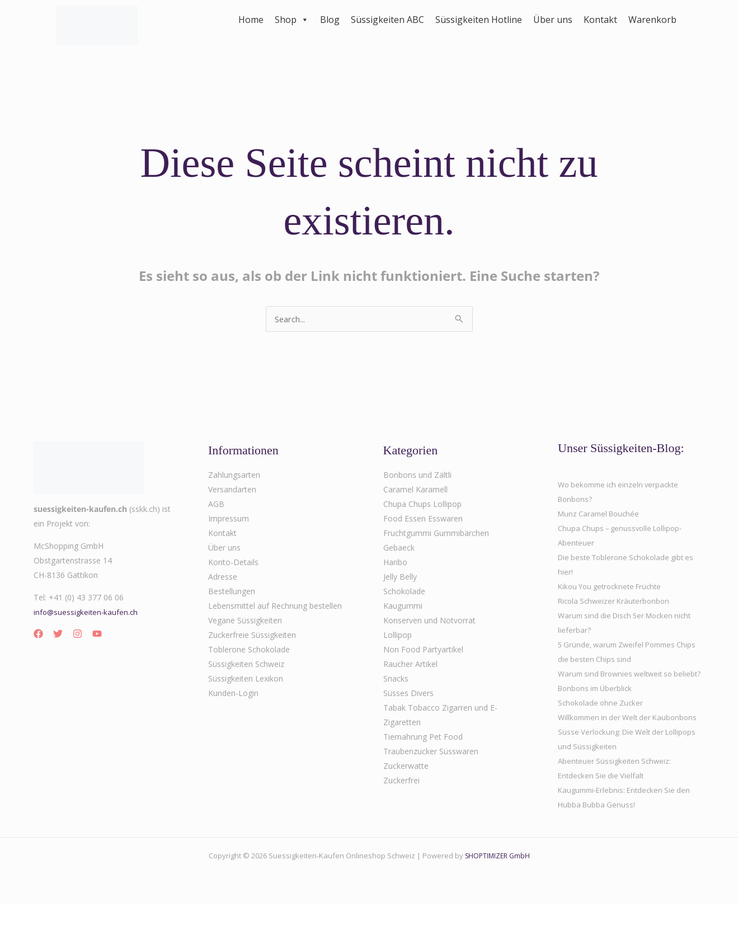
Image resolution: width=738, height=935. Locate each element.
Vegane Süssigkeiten (245, 621)
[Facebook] (38, 635)
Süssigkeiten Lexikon (245, 679)
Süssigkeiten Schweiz (246, 665)
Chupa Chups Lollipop (422, 505)
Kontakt (600, 19)
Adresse (222, 577)
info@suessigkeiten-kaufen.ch (87, 613)
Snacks (395, 679)
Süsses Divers (408, 694)
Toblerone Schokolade (249, 650)
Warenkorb (652, 19)
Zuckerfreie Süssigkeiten (252, 636)
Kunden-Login (233, 694)
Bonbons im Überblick (597, 703)
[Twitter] (58, 635)
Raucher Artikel (410, 665)
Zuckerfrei (401, 781)
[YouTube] (97, 635)
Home (251, 19)
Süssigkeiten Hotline (478, 19)
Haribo (395, 563)
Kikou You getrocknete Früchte (614, 587)
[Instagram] (77, 635)
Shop (292, 19)
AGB (216, 505)
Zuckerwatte (406, 767)
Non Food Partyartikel (423, 650)
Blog (330, 19)
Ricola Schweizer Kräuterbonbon (616, 601)
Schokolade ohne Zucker (602, 718)
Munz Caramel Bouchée (601, 514)
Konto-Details (233, 563)
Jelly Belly (400, 577)
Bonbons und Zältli (417, 476)
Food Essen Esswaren (423, 519)
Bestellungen (231, 592)
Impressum (228, 519)
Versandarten (232, 490)
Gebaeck (399, 548)
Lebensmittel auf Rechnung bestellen (275, 607)
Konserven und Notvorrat (429, 621)
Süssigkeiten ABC (387, 19)
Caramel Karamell (415, 490)
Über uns (552, 19)
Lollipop (397, 636)
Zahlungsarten (234, 476)
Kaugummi (402, 607)
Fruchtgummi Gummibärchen (436, 534)
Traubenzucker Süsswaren (430, 752)
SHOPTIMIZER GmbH (497, 886)
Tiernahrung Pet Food (423, 737)
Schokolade (404, 592)
